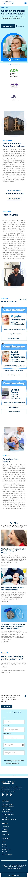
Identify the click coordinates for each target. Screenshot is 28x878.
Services (5, 847)
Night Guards (6, 809)
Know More (22, 299)
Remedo (18, 868)
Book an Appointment (14, 338)
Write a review (6, 706)
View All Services (14, 199)
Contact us (5, 826)
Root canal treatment (9, 819)
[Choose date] (22, 744)
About (4, 844)
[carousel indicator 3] (15, 775)
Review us (5, 834)
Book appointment (8, 26)
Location (21, 26)
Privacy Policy (18, 866)
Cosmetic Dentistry (8, 814)
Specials (4, 852)
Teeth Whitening (7, 812)
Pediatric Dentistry (8, 807)
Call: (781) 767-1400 (14, 875)
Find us (4, 829)
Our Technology (7, 854)
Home (4, 842)
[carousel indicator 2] (14, 775)
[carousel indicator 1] (12, 775)
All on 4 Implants (7, 804)
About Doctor (6, 849)
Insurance (5, 831)
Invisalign (5, 817)
